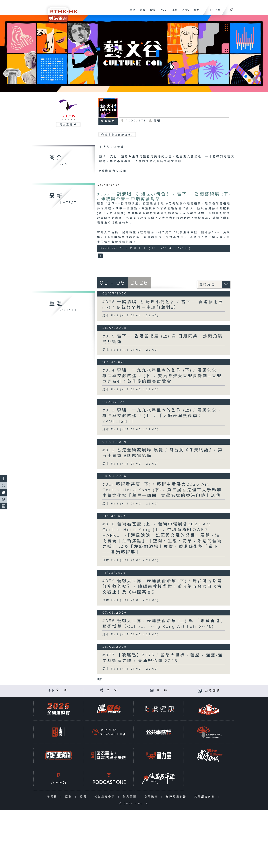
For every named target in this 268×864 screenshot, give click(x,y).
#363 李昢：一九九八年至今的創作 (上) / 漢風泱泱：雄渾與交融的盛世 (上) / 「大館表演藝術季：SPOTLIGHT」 (162, 416)
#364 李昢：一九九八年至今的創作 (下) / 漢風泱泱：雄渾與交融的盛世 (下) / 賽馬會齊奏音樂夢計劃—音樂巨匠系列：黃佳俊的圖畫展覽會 (162, 376)
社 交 (112, 690)
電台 (141, 12)
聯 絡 (162, 690)
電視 (131, 12)
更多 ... (101, 679)
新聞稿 (53, 796)
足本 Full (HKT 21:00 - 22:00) (130, 349)
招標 (84, 796)
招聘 (69, 796)
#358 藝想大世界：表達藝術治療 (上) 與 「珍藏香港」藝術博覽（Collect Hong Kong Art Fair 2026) (162, 624)
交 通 (62, 690)
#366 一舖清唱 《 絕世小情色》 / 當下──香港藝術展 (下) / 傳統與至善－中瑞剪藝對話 (162, 305)
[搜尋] (231, 9)
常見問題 (130, 796)
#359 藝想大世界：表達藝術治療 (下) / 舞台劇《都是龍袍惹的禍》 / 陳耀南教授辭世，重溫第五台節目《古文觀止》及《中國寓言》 (162, 587)
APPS (185, 12)
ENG (212, 10)
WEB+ (163, 12)
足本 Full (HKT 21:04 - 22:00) (130, 315)
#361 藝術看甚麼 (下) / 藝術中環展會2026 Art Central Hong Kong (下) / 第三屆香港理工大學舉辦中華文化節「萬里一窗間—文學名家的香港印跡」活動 (162, 490)
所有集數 (108, 121)
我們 (195, 12)
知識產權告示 (106, 796)
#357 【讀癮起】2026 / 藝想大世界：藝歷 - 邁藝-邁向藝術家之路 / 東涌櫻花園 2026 (162, 658)
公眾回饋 (213, 690)
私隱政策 (152, 796)
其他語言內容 (205, 796)
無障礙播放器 (177, 796)
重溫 (174, 12)
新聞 (152, 12)
